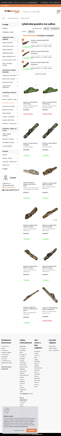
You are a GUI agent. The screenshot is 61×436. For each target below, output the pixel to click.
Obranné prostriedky (8, 106)
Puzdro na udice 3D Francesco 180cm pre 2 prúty (30, 309)
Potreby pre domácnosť (9, 75)
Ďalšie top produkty (40, 74)
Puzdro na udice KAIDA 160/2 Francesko (49, 267)
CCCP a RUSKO (7, 146)
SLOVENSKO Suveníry (8, 142)
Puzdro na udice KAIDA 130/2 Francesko (49, 226)
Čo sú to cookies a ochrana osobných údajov (16, 426)
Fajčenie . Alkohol (7, 158)
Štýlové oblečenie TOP (8, 56)
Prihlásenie (45, 2)
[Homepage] (1, 5)
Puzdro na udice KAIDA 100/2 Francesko (49, 184)
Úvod (3, 18)
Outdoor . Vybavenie (8, 116)
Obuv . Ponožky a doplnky (7, 64)
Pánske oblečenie (7, 49)
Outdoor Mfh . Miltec (8, 120)
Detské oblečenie (7, 42)
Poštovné (6, 5)
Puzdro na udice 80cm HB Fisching (30, 103)
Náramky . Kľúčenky (8, 139)
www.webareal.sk (37, 434)
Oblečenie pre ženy (8, 46)
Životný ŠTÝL (5, 165)
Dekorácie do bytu (7, 82)
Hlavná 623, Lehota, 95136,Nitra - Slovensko (54, 348)
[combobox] (46, 28)
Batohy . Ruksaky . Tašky (9, 99)
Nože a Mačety (6, 113)
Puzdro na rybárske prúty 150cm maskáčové (50, 308)
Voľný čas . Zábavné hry (9, 161)
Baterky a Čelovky (7, 110)
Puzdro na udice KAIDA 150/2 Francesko (30, 267)
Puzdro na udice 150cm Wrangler (49, 144)
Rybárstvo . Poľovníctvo (9, 123)
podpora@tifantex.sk (11, 190)
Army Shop (5, 96)
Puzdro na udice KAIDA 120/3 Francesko (30, 226)
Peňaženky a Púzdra (13, 18)
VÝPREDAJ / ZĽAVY (8, 32)
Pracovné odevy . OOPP (9, 60)
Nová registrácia (55, 2)
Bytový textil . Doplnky (8, 79)
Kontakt (4, 359)
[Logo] (12, 12)
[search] (38, 12)
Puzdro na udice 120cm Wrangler (30, 144)
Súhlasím (31, 430)
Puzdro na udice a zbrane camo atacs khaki (29, 184)
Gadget (4, 169)
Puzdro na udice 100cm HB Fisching (49, 103)
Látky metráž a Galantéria (6, 86)
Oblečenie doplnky (7, 53)
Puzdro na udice (25, 18)
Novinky (4, 28)
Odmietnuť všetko (19, 430)
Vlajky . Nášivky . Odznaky (7, 134)
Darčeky (4, 155)
